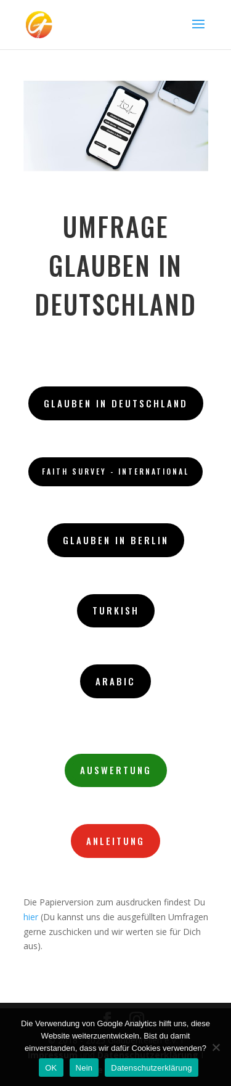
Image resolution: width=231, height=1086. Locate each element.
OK (51, 1067)
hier (30, 917)
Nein (84, 1067)
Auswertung (116, 770)
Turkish (115, 610)
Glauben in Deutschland (116, 403)
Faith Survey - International (115, 471)
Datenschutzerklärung (151, 1067)
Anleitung (115, 840)
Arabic (115, 681)
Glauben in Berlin (116, 540)
